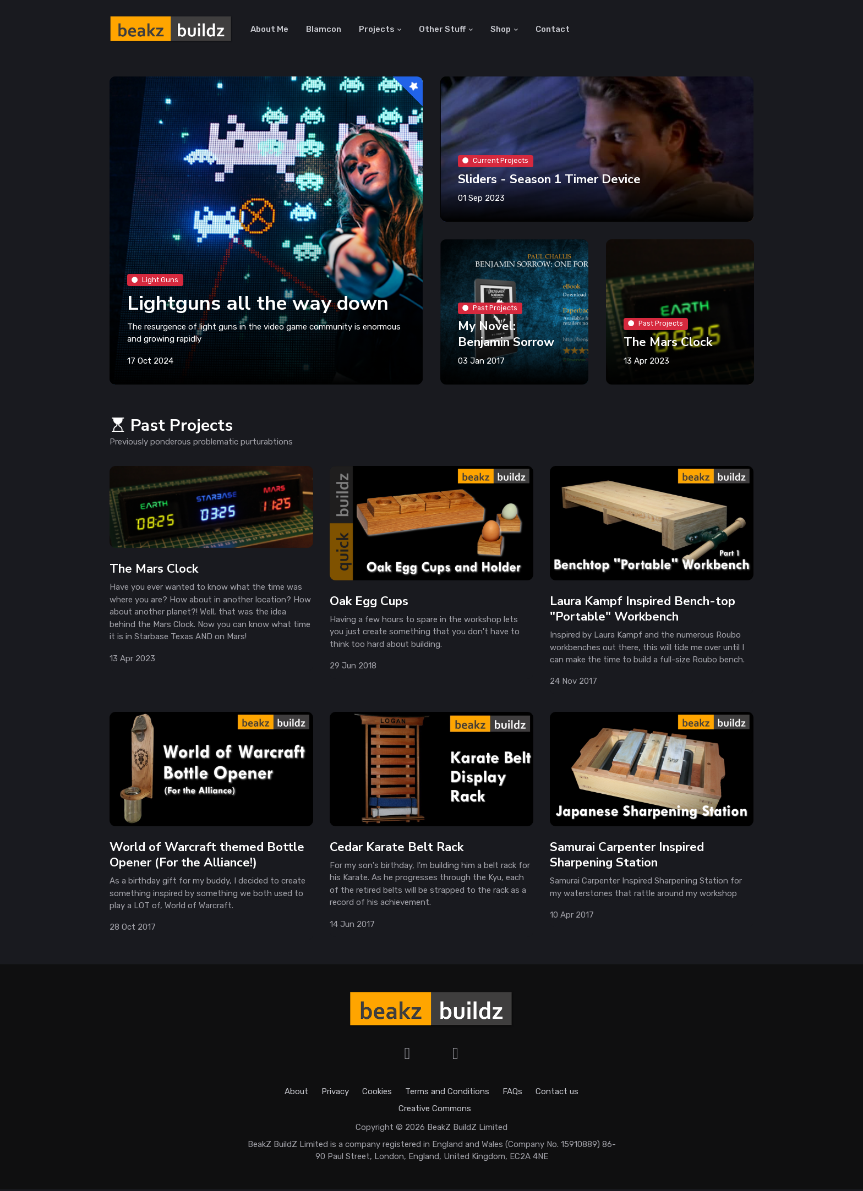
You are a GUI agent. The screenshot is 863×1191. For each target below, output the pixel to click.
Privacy (335, 1094)
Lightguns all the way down (259, 304)
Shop (500, 30)
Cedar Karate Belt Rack (396, 848)
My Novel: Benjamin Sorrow (506, 335)
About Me (269, 30)
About (296, 1094)
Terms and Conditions (447, 1094)
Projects (377, 30)
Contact (553, 30)
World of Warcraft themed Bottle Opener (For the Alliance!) (207, 856)
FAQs (512, 1094)
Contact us (557, 1094)
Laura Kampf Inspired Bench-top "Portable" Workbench (642, 610)
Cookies (377, 1094)
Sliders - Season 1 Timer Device (549, 180)
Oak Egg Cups (369, 602)
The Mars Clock (668, 343)
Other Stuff (442, 30)
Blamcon (323, 30)
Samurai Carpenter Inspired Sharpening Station (627, 856)
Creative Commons (434, 1110)
